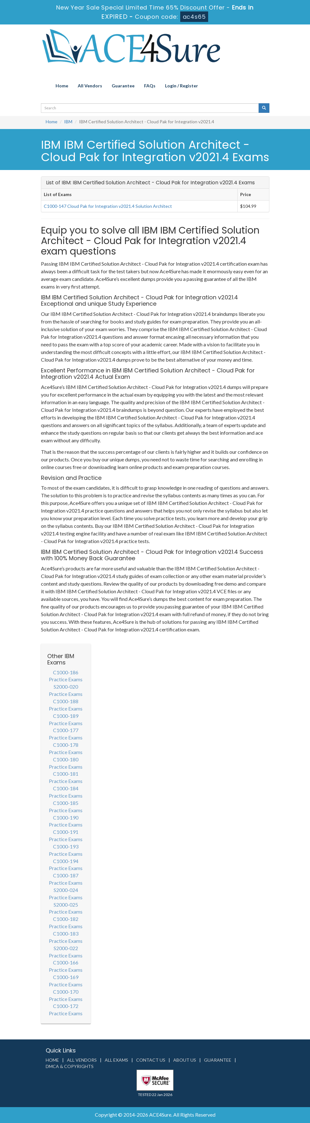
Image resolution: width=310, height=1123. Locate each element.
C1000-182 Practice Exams (65, 922)
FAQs (149, 85)
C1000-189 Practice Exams (65, 719)
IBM (68, 121)
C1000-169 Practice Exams (65, 980)
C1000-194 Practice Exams (65, 864)
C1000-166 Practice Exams (65, 966)
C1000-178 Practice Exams (65, 748)
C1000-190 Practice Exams (65, 821)
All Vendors (90, 85)
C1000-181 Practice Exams (65, 777)
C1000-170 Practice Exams (65, 995)
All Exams (116, 1060)
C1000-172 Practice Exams (65, 1009)
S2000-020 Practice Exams (65, 690)
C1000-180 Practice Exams (65, 763)
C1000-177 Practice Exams (65, 733)
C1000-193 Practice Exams (65, 850)
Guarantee (123, 85)
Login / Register (181, 85)
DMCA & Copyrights (70, 1066)
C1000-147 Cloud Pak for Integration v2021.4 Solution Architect (108, 206)
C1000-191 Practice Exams (65, 835)
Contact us (150, 1060)
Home (62, 85)
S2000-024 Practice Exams (65, 893)
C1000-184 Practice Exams (65, 792)
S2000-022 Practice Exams (65, 951)
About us (184, 1060)
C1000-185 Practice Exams (65, 806)
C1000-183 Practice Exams (65, 937)
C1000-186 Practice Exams (65, 676)
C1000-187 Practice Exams (65, 879)
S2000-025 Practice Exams (65, 908)
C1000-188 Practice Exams (65, 704)
